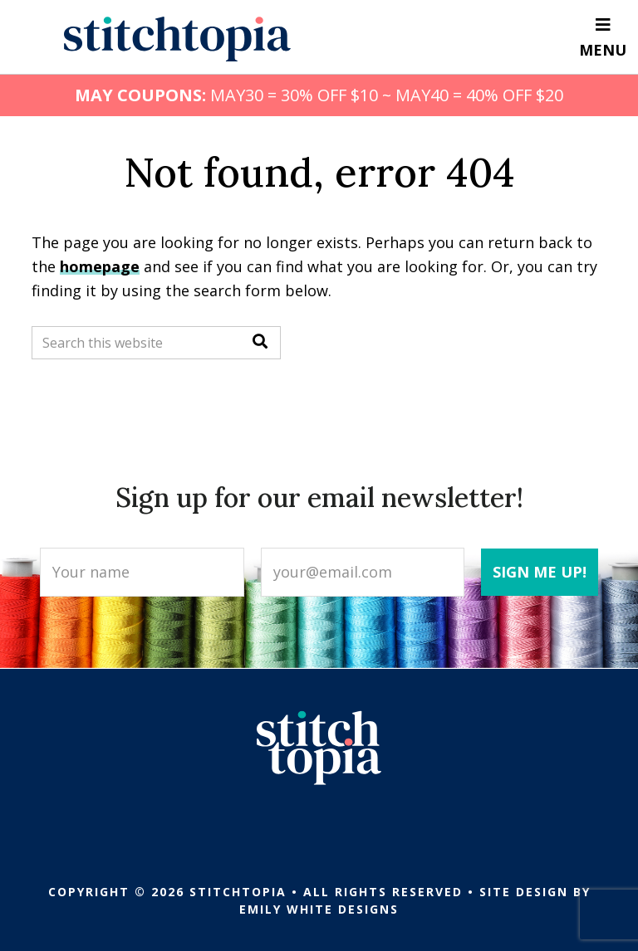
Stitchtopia (177, 39)
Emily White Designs (319, 909)
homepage (100, 266)
